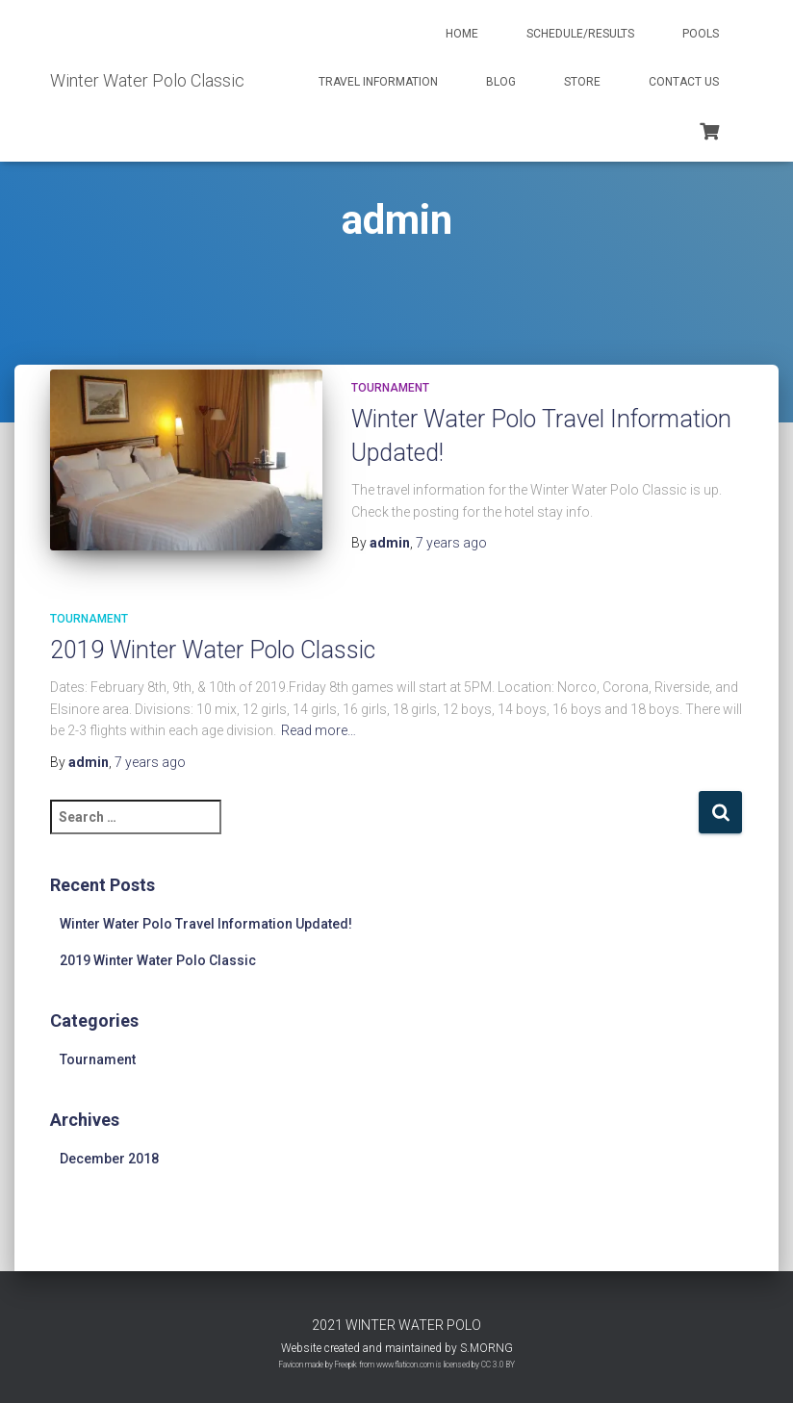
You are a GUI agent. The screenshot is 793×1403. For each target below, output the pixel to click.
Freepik (346, 1364)
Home (462, 33)
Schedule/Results (580, 33)
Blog (501, 82)
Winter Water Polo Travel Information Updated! (206, 923)
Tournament (390, 388)
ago (451, 542)
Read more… (318, 730)
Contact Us (684, 82)
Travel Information (378, 82)
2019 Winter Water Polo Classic (212, 650)
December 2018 (109, 1158)
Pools (700, 33)
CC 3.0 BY (498, 1364)
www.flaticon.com (405, 1364)
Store (582, 82)
